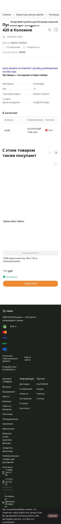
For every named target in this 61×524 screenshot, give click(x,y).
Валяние (6, 401)
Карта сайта (27, 358)
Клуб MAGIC (42, 383)
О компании (26, 388)
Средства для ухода (7, 449)
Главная (6, 14)
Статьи (40, 398)
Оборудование (10, 418)
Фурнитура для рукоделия (30, 14)
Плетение (7, 414)
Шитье (6, 396)
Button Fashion (19, 42)
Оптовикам (25, 398)
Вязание (6, 386)
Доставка (24, 383)
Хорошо (53, 515)
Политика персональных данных (10, 358)
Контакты (25, 408)
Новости (24, 393)
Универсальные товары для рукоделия (10, 459)
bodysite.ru (9, 369)
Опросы (41, 393)
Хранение (7, 423)
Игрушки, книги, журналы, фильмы (7, 438)
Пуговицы (54, 14)
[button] (49, 152)
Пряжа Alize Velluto (13, 221)
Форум (40, 388)
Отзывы (24, 403)
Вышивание (8, 391)
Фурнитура (8, 428)
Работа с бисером (7, 408)
